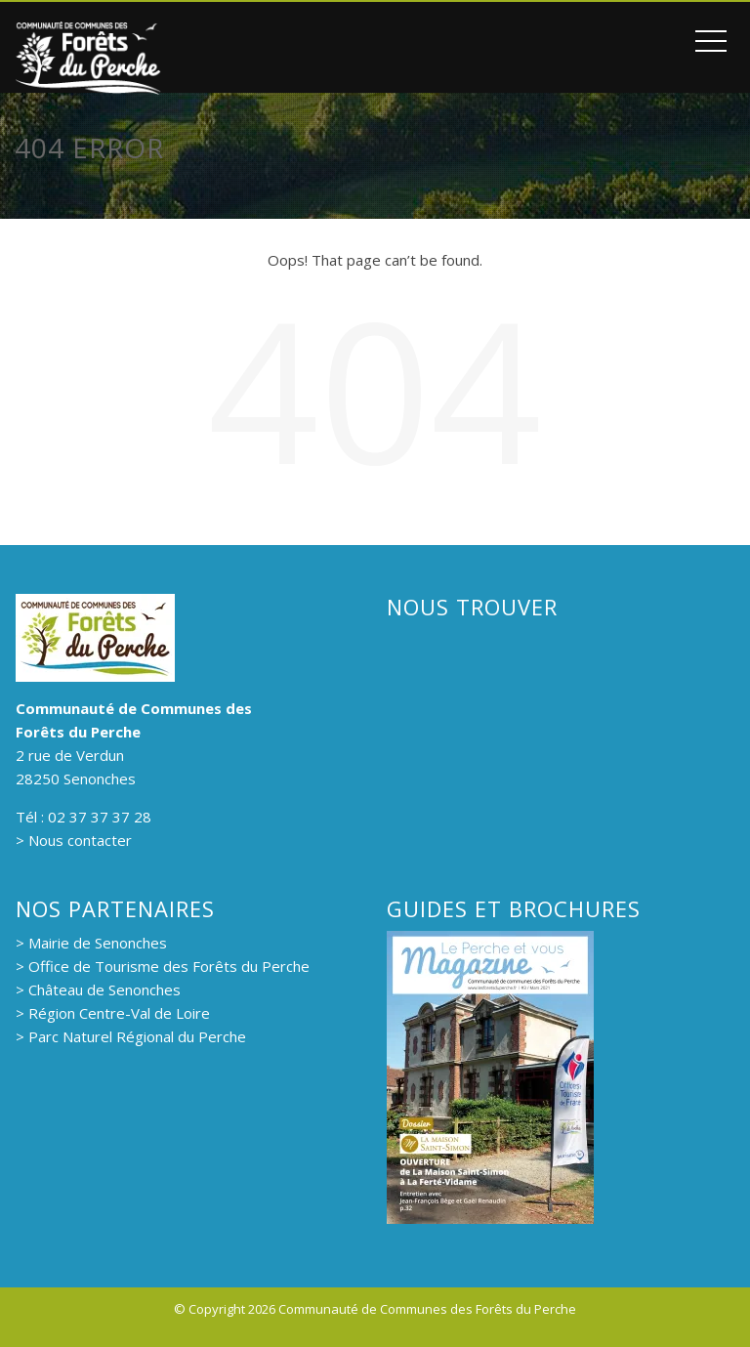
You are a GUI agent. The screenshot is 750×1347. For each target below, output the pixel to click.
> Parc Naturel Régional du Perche (131, 1036)
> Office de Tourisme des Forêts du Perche (163, 966)
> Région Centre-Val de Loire (113, 1013)
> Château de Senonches (98, 989)
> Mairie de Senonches (91, 942)
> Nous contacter (74, 840)
